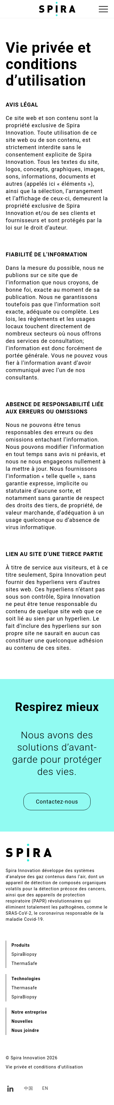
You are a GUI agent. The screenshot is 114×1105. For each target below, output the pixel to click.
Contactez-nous (57, 801)
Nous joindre (25, 1030)
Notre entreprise (29, 1012)
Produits (21, 945)
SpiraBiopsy (24, 954)
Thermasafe (24, 987)
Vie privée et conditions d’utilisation (44, 1067)
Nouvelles (22, 1021)
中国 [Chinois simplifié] (28, 1088)
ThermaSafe (24, 963)
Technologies (26, 978)
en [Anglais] (45, 1088)
